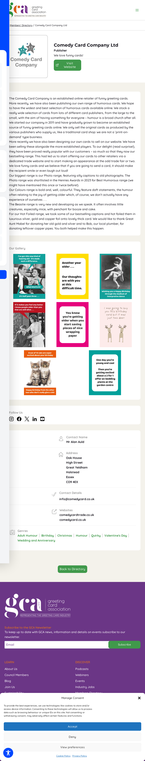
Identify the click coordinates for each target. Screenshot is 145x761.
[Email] (58, 645)
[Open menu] (136, 10)
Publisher (60, 50)
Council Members (17, 675)
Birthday (47, 535)
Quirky (96, 535)
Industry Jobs (85, 687)
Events (80, 681)
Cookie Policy (63, 755)
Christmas (64, 535)
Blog (8, 681)
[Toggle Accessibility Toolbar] (8, 752)
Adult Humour (28, 535)
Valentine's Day (115, 535)
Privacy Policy (79, 755)
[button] (139, 698)
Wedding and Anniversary (36, 540)
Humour (82, 535)
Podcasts (82, 669)
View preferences (72, 747)
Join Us (10, 687)
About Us (11, 669)
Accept (72, 726)
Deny (72, 737)
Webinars (82, 675)
